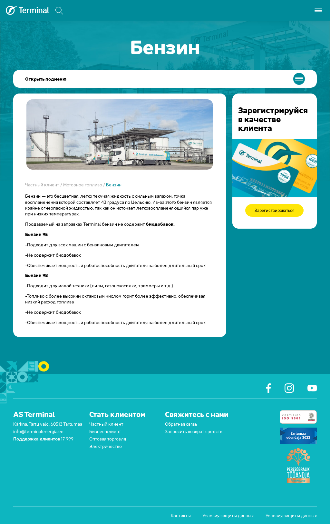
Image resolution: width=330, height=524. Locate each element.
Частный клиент (42, 184)
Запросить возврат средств (193, 431)
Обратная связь (181, 423)
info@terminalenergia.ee (38, 431)
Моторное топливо (82, 184)
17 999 (67, 438)
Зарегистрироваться (274, 210)
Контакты (181, 515)
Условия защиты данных (228, 515)
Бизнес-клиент (105, 431)
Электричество (105, 445)
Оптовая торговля (107, 438)
